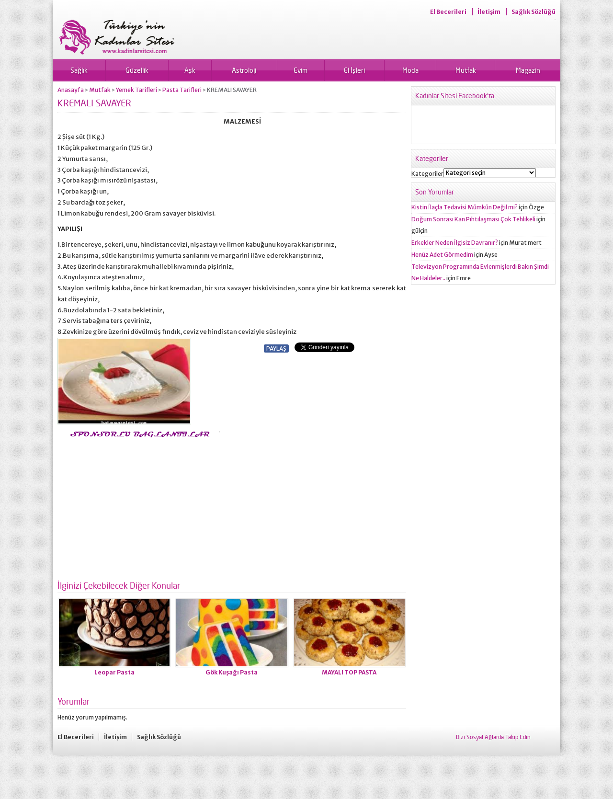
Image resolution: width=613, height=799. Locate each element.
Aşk (189, 70)
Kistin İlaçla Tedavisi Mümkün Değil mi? (464, 207)
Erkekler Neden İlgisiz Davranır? (454, 242)
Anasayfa (70, 89)
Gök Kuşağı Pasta (231, 672)
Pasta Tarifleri (182, 89)
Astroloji (244, 70)
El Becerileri (448, 11)
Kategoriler (427, 173)
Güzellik (136, 70)
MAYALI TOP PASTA (349, 672)
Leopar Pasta (114, 672)
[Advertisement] (137, 506)
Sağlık (79, 70)
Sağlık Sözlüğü (533, 11)
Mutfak (465, 70)
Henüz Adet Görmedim (442, 254)
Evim (300, 70)
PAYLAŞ (276, 348)
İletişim (488, 11)
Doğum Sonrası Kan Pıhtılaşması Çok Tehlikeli (473, 219)
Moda (410, 70)
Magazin (528, 70)
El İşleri (354, 70)
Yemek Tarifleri (136, 89)
